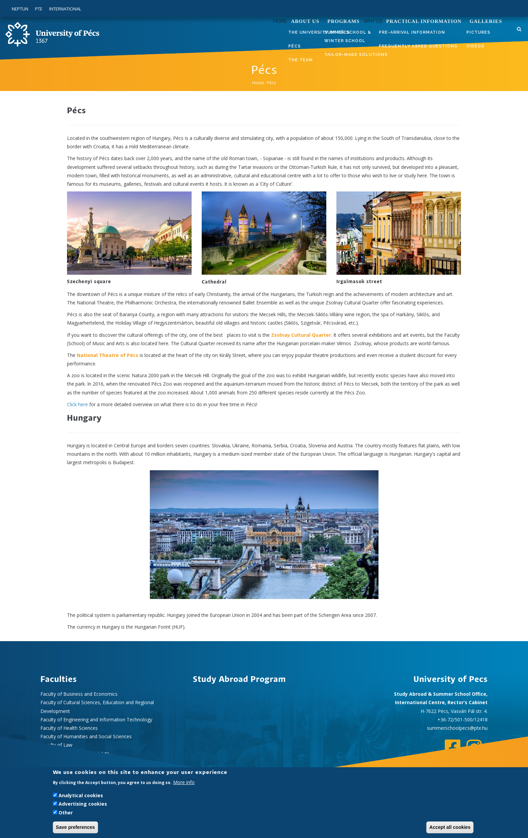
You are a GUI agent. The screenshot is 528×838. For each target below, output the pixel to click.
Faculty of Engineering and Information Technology (96, 719)
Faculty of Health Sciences (69, 728)
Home (264, 31)
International (65, 9)
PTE (38, 9)
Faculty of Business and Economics (79, 694)
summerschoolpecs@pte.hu (457, 728)
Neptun (20, 9)
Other (66, 812)
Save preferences (75, 827)
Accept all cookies (449, 827)
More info (184, 782)
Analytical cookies (81, 795)
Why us (367, 31)
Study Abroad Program (239, 680)
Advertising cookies (83, 804)
